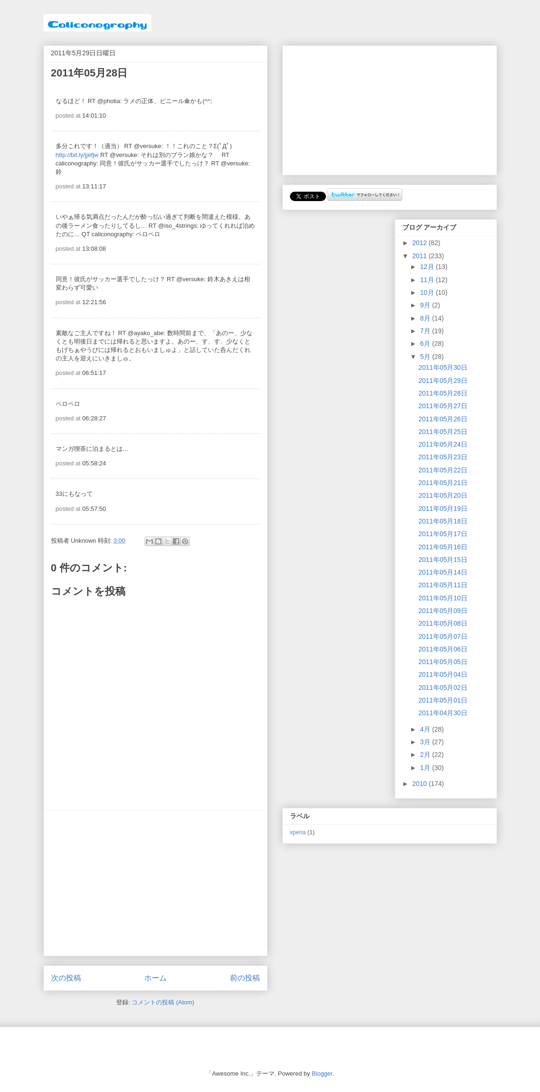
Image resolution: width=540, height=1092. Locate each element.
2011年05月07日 (442, 636)
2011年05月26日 (442, 419)
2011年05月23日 (442, 457)
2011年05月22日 (442, 470)
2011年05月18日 (442, 521)
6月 (426, 343)
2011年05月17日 (442, 534)
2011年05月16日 (442, 547)
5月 (426, 356)
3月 (426, 742)
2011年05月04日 (442, 674)
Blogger (322, 1073)
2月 (426, 754)
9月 (426, 305)
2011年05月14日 (442, 572)
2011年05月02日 (442, 687)
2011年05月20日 (442, 495)
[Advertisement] (155, 883)
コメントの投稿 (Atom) (163, 1002)
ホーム (155, 978)
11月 (428, 280)
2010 (420, 783)
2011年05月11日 (442, 585)
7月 (426, 331)
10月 (428, 292)
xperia (298, 832)
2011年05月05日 (442, 662)
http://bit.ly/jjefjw (77, 154)
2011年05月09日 (442, 610)
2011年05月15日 (442, 559)
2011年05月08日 (442, 623)
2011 (420, 256)
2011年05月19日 (442, 508)
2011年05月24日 (442, 444)
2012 (420, 243)
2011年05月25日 (442, 431)
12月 (428, 266)
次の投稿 (66, 978)
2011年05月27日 (442, 406)
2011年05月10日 (442, 598)
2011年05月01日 (442, 700)
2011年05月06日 (442, 649)
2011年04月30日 (442, 713)
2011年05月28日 (442, 393)
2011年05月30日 (442, 367)
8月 (426, 318)
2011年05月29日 (442, 380)
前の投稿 (245, 978)
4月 (426, 729)
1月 (426, 767)
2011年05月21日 (442, 482)
